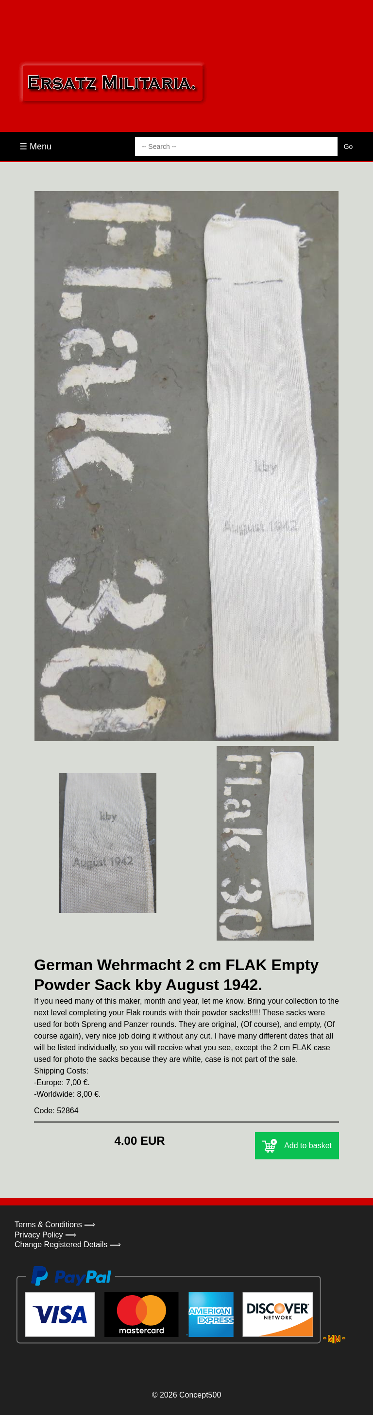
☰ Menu (35, 146)
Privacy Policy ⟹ (45, 1235)
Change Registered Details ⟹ (68, 1244)
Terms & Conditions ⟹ (55, 1224)
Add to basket (297, 1146)
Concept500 (200, 1395)
